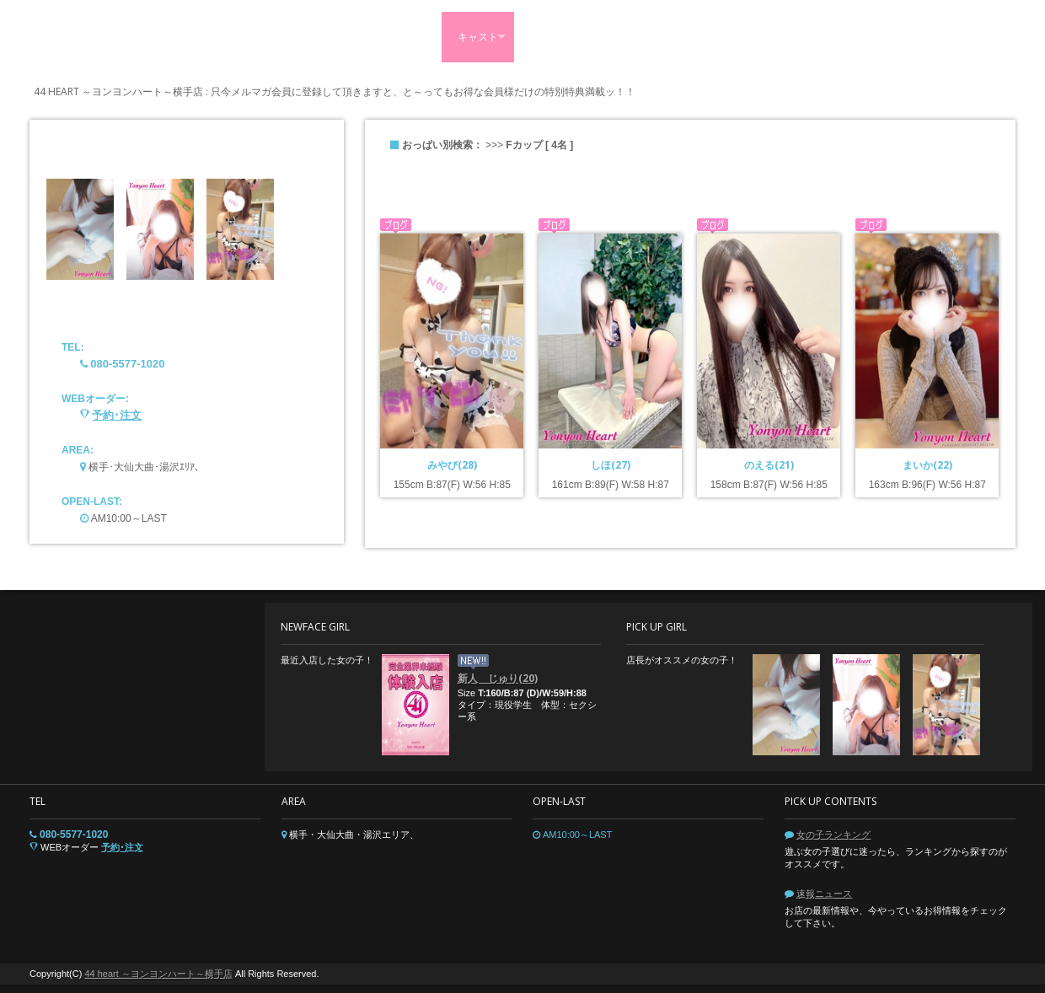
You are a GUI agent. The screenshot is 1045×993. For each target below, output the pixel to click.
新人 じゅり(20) (498, 678)
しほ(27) (610, 465)
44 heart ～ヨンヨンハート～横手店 (158, 974)
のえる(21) (769, 465)
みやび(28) (452, 465)
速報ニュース (824, 893)
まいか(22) (927, 465)
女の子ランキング (833, 834)
